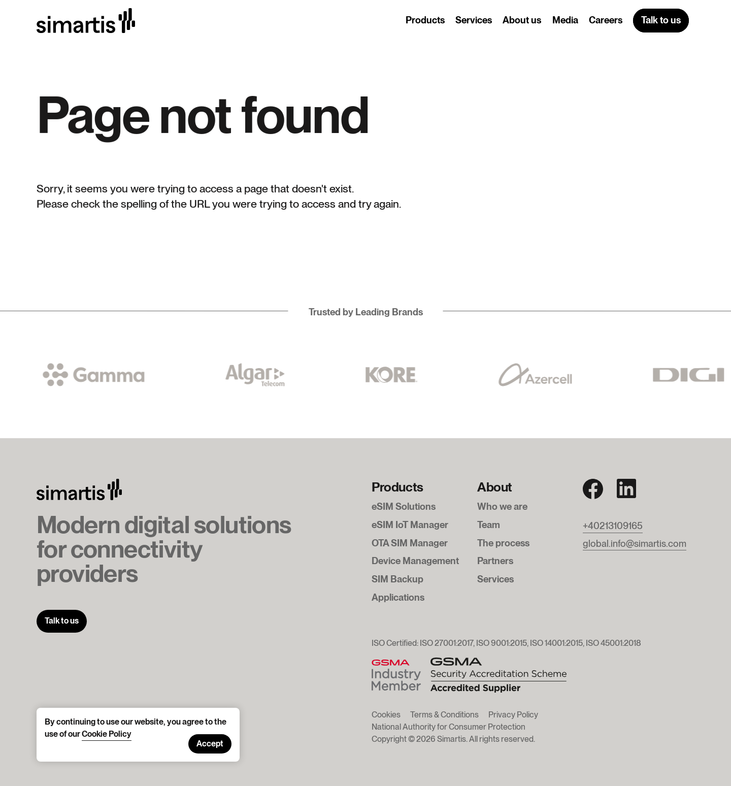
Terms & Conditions (444, 714)
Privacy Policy (513, 714)
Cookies (386, 714)
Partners (495, 560)
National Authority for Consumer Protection (448, 727)
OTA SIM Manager (410, 542)
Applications (398, 597)
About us (522, 19)
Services (473, 19)
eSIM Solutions (404, 506)
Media (565, 19)
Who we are (502, 506)
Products (425, 19)
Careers (605, 19)
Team (488, 524)
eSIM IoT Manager (410, 524)
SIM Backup (397, 578)
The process (503, 542)
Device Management (415, 560)
